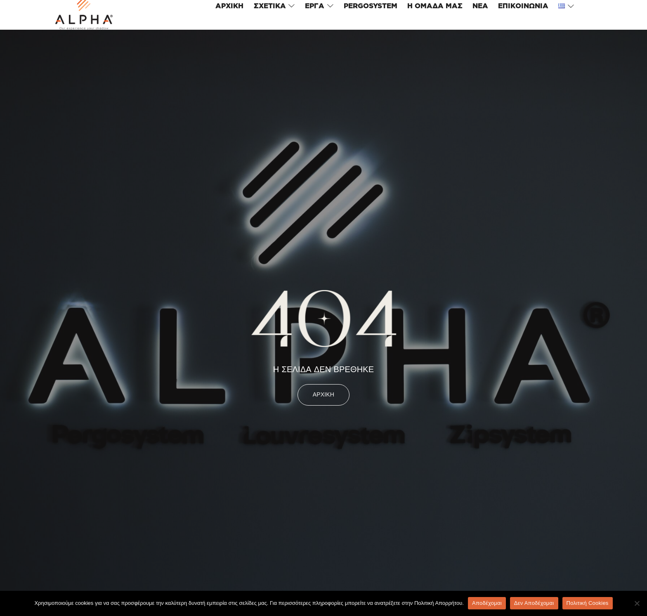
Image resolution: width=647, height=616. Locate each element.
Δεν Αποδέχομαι (534, 603)
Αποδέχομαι (487, 603)
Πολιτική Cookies (588, 603)
